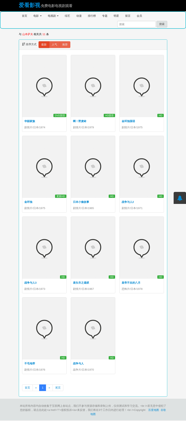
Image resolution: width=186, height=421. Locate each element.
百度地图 (153, 410)
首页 (24, 15)
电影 (37, 15)
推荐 (65, 44)
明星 (116, 15)
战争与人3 (30, 282)
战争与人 (78, 363)
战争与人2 (128, 201)
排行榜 (92, 15)
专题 (104, 15)
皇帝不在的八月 (131, 282)
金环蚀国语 (128, 121)
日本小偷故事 (81, 201)
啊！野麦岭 (79, 121)
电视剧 (53, 15)
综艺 (67, 15)
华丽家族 (29, 121)
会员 (139, 15)
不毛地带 (29, 363)
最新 (44, 44)
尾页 (58, 388)
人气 (54, 44)
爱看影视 (29, 5)
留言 (128, 15)
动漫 (79, 15)
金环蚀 (28, 201)
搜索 (162, 24)
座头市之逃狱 (81, 282)
